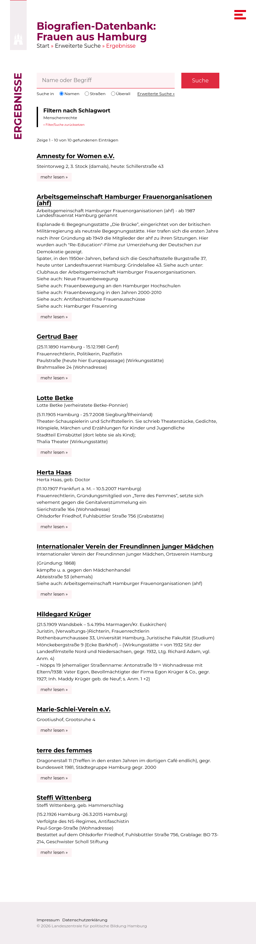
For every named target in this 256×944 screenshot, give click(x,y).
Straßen (95, 93)
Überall (120, 93)
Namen (69, 93)
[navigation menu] (240, 14)
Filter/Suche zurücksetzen (65, 125)
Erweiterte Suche (78, 46)
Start (43, 46)
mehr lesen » (54, 177)
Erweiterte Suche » (156, 93)
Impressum (48, 919)
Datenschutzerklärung (84, 919)
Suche (200, 80)
